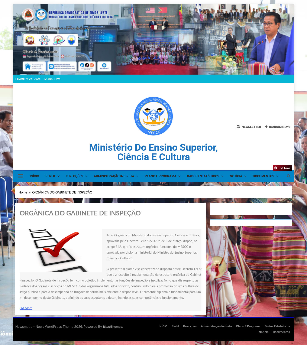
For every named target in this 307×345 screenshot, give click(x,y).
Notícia (236, 176)
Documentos (263, 176)
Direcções (74, 176)
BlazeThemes (112, 326)
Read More (24, 308)
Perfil (50, 176)
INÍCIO (34, 176)
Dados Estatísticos (203, 176)
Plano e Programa (160, 176)
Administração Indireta (114, 176)
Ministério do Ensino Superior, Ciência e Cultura (153, 152)
